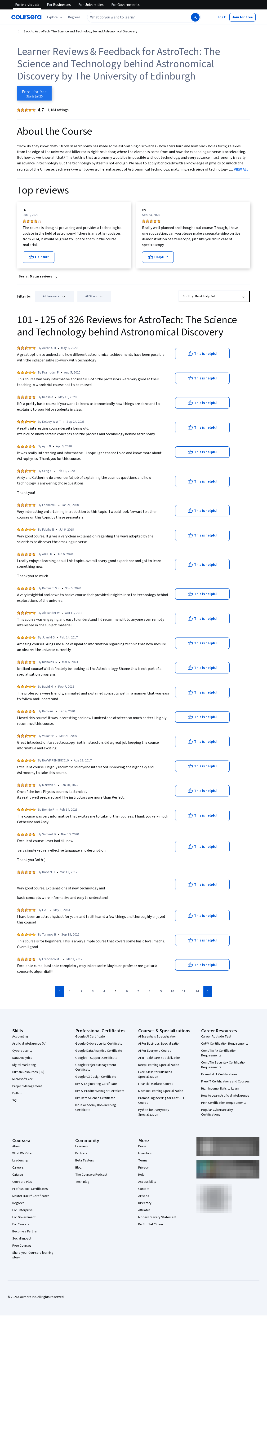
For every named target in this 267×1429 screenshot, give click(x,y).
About (16, 1146)
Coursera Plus (22, 1181)
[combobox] (138, 17)
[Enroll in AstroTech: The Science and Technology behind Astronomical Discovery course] (34, 93)
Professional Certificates (30, 1189)
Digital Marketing (24, 1065)
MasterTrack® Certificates (30, 1196)
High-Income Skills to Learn (220, 1088)
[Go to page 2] (81, 991)
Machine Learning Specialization (160, 1091)
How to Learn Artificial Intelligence (225, 1095)
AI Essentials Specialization (157, 1036)
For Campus (20, 1224)
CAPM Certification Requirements (224, 1043)
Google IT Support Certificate (96, 1057)
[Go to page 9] (161, 991)
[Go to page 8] (149, 991)
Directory (144, 1203)
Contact (143, 1189)
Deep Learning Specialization (158, 1065)
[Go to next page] (207, 991)
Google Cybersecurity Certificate (98, 1043)
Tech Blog (82, 1181)
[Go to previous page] (59, 991)
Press (142, 1146)
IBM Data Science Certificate (95, 1098)
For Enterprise (22, 1210)
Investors (145, 1153)
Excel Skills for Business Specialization (155, 1074)
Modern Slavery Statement (157, 1217)
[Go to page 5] (115, 991)
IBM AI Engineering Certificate (96, 1084)
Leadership (20, 1160)
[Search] (195, 17)
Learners (81, 1146)
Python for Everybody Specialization (153, 1112)
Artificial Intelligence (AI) (29, 1043)
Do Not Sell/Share (150, 1224)
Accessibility (147, 1181)
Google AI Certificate (90, 1036)
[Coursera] (26, 17)
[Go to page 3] (93, 991)
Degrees (18, 1203)
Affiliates (144, 1210)
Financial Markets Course (156, 1084)
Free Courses (21, 1245)
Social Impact (21, 1238)
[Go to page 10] (172, 991)
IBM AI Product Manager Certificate (100, 1091)
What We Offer (22, 1153)
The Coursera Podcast (91, 1174)
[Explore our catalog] (55, 17)
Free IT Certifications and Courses (225, 1081)
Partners (81, 1153)
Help (141, 1174)
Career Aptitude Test (216, 1036)
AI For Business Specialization (159, 1043)
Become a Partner (25, 1231)
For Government (24, 1217)
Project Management (27, 1086)
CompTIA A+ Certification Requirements (218, 1053)
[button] (74, 17)
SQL (15, 1100)
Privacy (143, 1167)
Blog (78, 1167)
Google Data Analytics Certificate (98, 1050)
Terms (142, 1160)
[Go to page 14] (197, 991)
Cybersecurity (22, 1050)
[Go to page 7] (138, 991)
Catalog (17, 1174)
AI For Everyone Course (154, 1050)
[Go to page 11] (183, 991)
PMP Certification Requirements (223, 1102)
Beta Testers (84, 1160)
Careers (18, 1167)
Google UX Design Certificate (95, 1076)
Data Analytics (22, 1057)
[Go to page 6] (127, 991)
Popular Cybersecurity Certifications (217, 1112)
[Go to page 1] (70, 991)
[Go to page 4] (104, 991)
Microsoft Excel (23, 1079)
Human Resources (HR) (28, 1072)
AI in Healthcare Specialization (159, 1057)
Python (17, 1093)
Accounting (20, 1036)
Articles (143, 1196)
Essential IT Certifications (219, 1074)
